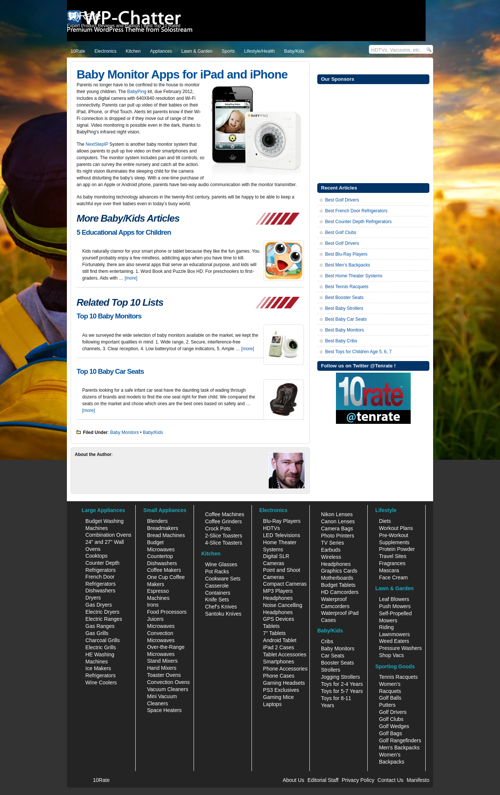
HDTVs (271, 528)
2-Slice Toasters (223, 536)
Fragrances (392, 563)
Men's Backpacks (399, 748)
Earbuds (330, 550)
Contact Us (390, 780)
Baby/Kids (294, 51)
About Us (293, 780)
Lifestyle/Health (259, 51)
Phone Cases (278, 676)
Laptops (272, 704)
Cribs (327, 641)
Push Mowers (395, 606)
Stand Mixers (162, 661)
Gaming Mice (278, 697)
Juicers (155, 619)
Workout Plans (396, 528)
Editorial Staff (323, 780)
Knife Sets (217, 600)
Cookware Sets (223, 579)
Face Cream (393, 577)
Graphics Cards (339, 571)
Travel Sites (392, 556)
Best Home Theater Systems (353, 275)
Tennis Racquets (398, 677)
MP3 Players (278, 591)
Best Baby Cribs (341, 340)
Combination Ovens (109, 535)
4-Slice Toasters (223, 543)
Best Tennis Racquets (346, 286)
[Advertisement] (373, 132)
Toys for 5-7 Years (342, 691)
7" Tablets (274, 633)
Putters (387, 705)
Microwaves (161, 626)
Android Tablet (279, 640)
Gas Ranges (100, 626)
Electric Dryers (103, 612)
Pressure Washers (400, 648)
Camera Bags (337, 528)
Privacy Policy (358, 780)
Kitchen (133, 51)
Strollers (330, 670)
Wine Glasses (221, 564)
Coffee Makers (164, 570)
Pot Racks (217, 571)
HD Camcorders (339, 592)
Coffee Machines (224, 514)
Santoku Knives (223, 614)
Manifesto (418, 780)
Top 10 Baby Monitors (109, 316)
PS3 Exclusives (281, 690)
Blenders (157, 521)
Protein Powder (397, 549)
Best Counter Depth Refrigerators (358, 221)
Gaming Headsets (284, 683)
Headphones (278, 598)
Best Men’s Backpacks (347, 265)
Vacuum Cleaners (167, 689)
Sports (228, 51)
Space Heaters (164, 710)
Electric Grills (101, 647)
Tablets (271, 626)
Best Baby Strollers (344, 308)
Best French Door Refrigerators (356, 210)
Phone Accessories (285, 669)
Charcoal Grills (103, 640)
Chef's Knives (221, 607)
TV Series (332, 543)
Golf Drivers (393, 712)
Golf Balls (390, 698)
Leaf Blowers (394, 599)
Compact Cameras (285, 584)
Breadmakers (162, 528)
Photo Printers (337, 536)
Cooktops (97, 556)
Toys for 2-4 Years (342, 684)
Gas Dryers (99, 605)
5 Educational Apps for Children (124, 232)
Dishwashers (100, 591)
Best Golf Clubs (340, 232)
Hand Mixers (161, 668)
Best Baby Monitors (344, 330)
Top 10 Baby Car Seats (110, 371)
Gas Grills (97, 633)
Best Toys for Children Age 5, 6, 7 (358, 351)
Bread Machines (166, 535)
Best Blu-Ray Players (346, 254)
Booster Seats (337, 663)
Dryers (93, 598)
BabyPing (136, 91)
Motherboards (337, 578)
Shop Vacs (391, 655)
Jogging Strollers (340, 677)
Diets (385, 521)
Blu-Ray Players (281, 521)
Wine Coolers (101, 682)
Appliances (161, 51)
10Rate (78, 51)
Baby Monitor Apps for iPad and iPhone (182, 74)
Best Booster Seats (344, 297)
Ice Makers (98, 668)
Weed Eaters (394, 641)
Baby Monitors (124, 432)
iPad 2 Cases (278, 647)
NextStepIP (97, 144)
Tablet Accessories (284, 654)
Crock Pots (218, 528)
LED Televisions (281, 535)
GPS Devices (278, 619)
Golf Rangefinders (400, 740)
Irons (152, 605)
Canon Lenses (338, 521)
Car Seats (332, 656)
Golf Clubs (391, 719)
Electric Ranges (104, 619)
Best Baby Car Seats (346, 319)
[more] (130, 278)
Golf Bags (390, 733)
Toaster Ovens (163, 675)
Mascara (389, 570)
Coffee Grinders (223, 521)
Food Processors (166, 612)
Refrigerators (101, 675)
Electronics (106, 51)
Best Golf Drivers (342, 200)
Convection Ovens (168, 682)
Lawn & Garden (196, 51)
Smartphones (278, 662)
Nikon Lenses (337, 514)
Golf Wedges (394, 726)
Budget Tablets (338, 585)
